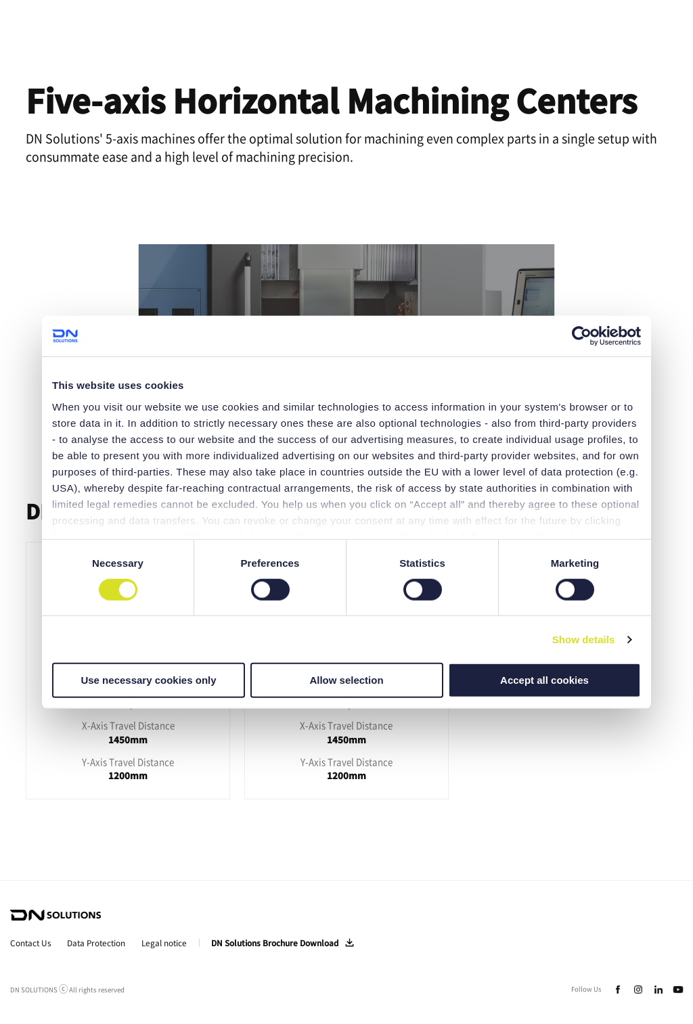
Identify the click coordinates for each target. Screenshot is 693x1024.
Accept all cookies (544, 680)
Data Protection (96, 943)
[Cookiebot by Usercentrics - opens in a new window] (581, 336)
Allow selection (346, 680)
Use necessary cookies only (148, 680)
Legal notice (164, 943)
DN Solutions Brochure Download (274, 943)
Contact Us (30, 943)
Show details (583, 639)
